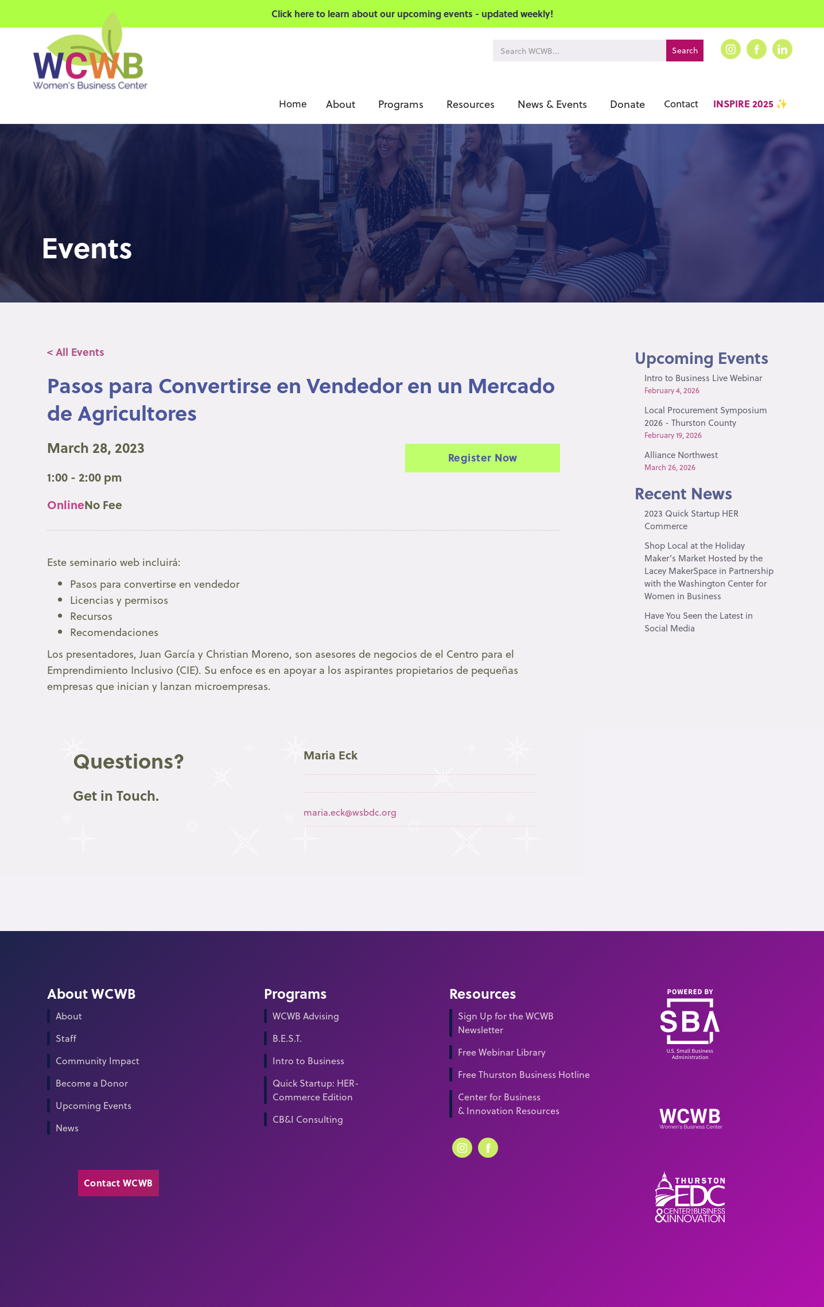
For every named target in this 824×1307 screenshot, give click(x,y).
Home (293, 103)
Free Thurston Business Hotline (524, 1074)
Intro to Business (308, 1060)
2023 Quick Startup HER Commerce (691, 519)
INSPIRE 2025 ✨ (750, 103)
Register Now (483, 457)
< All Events (75, 351)
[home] (89, 67)
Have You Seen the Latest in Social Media (698, 621)
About (69, 1015)
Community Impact (97, 1060)
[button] (340, 104)
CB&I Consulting (308, 1119)
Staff (66, 1038)
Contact (681, 103)
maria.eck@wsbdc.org (350, 812)
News (67, 1127)
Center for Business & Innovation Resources (508, 1103)
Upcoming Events (93, 1105)
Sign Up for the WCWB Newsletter (506, 1022)
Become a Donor (92, 1082)
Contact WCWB (118, 1182)
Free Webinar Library (502, 1051)
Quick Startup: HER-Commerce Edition (316, 1089)
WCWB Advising (306, 1015)
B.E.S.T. (287, 1038)
